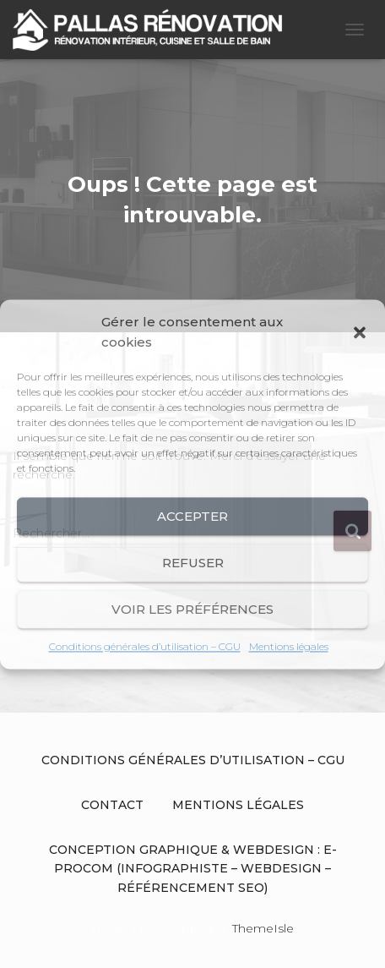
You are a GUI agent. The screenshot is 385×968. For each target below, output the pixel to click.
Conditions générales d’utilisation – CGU (145, 646)
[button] (359, 332)
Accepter (192, 516)
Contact (112, 804)
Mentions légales (288, 646)
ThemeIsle (263, 928)
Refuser (193, 563)
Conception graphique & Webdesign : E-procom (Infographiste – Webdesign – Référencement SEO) (193, 868)
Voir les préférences (192, 609)
